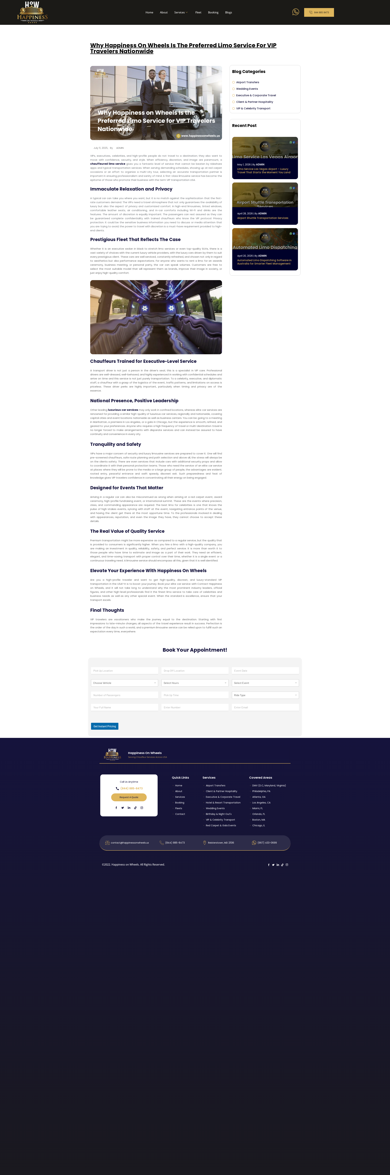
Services (181, 12)
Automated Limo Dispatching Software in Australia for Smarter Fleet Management (264, 261)
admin (120, 148)
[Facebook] (116, 807)
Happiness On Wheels (145, 753)
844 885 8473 (319, 12)
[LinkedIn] (129, 807)
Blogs (228, 12)
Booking (213, 12)
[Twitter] (123, 807)
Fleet (198, 12)
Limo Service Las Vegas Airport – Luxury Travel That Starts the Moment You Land (263, 170)
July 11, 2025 (101, 148)
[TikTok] (135, 807)
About (164, 12)
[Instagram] (142, 807)
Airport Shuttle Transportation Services (262, 218)
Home (149, 12)
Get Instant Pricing (105, 726)
